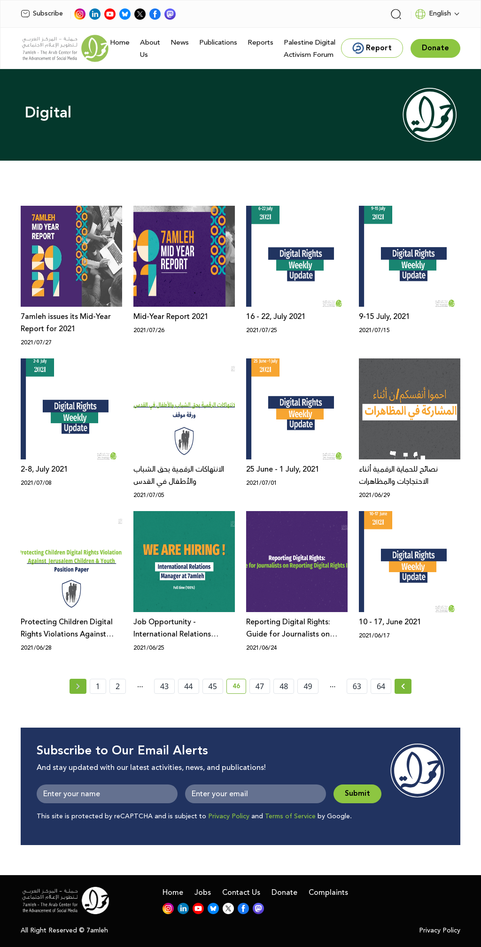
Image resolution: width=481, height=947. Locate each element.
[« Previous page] (78, 686)
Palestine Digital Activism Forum (309, 48)
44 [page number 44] (188, 686)
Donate (284, 892)
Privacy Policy (228, 816)
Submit (357, 794)
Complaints (328, 892)
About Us (150, 48)
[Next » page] (403, 686)
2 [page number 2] (118, 686)
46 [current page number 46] (239, 687)
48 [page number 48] (283, 686)
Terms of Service (290, 816)
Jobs (202, 892)
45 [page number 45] (213, 686)
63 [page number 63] (357, 686)
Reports (260, 42)
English (433, 14)
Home (120, 42)
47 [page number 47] (260, 686)
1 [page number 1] (98, 686)
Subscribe (42, 13)
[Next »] (403, 686)
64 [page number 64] (381, 686)
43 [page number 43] (164, 686)
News (180, 42)
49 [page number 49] (307, 686)
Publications (218, 42)
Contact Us (241, 892)
